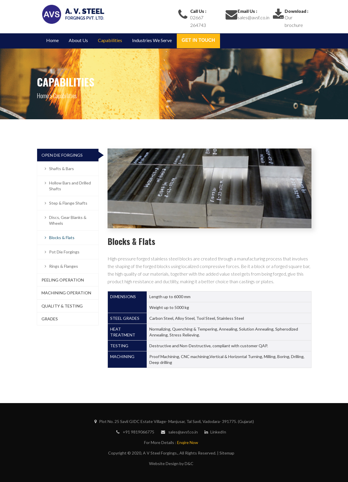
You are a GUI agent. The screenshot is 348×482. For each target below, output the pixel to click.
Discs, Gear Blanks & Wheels (67, 220)
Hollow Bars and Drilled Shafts (70, 185)
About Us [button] (78, 40)
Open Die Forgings (62, 155)
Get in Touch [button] (198, 40)
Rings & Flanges (63, 266)
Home (52, 40)
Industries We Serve (152, 40)
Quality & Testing (62, 306)
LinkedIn (215, 431)
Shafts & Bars (61, 168)
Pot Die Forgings (64, 251)
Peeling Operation (62, 280)
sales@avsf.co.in (253, 17)
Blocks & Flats (62, 237)
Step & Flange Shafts (68, 203)
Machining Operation (66, 293)
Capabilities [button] (110, 40)
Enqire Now (187, 442)
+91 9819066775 (135, 431)
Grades (49, 319)
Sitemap (226, 452)
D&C (189, 463)
